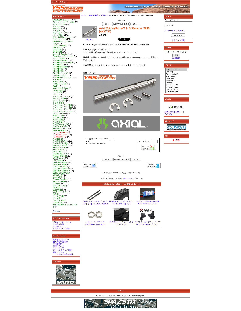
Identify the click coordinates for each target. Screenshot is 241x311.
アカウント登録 (178, 40)
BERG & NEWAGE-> (61, 173)
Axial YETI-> (58, 152)
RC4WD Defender (60, 67)
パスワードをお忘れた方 (174, 30)
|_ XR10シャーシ (60, 135)
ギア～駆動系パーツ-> (62, 37)
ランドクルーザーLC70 (62, 109)
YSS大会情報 (58, 224)
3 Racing (176, 72)
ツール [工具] (58, 196)
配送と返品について (61, 239)
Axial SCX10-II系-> (61, 143)
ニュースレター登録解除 (63, 254)
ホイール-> (57, 29)
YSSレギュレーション (62, 222)
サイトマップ (58, 248)
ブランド (168, 65)
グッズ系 (56, 198)
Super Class (58, 190)
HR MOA (56, 188)
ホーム (54, 2)
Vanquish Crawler (60, 54)
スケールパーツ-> (60, 33)
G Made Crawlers (60, 179)
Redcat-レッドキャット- (63, 56)
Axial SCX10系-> (60, 141)
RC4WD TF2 (58, 69)
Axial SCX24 (58, 122)
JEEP (55, 86)
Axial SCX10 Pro (60, 147)
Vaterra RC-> (58, 177)
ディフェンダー (59, 101)
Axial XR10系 (93, 15)
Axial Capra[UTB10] (61, 124)
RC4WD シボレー (60, 75)
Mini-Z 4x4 (57, 48)
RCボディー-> (59, 24)
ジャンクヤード (59, 200)
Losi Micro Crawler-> (61, 171)
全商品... (56, 211)
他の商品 (168, 114)
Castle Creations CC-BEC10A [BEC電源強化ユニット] (147, 202)
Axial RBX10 (58, 139)
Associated (176, 78)
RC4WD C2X (58, 65)
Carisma (176, 83)
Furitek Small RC (60, 46)
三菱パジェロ (58, 115)
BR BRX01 (57, 50)
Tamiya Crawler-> (60, 162)
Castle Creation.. (176, 87)
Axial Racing (176, 81)
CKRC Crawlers (176, 89)
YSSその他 (57, 226)
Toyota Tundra (59, 90)
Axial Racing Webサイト (174, 112)
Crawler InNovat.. (176, 92)
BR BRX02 (57, 52)
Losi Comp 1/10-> (60, 166)
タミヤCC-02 (58, 118)
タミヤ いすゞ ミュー (62, 96)
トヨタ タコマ (58, 103)
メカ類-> (56, 31)
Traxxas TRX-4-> (60, 154)
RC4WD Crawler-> (60, 60)
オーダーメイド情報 (61, 228)
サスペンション (59, 39)
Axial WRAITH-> (59, 128)
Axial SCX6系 (58, 149)
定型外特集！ (58, 202)
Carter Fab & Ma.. (176, 85)
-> (59, 130)
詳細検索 (176, 58)
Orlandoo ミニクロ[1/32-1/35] (63, 42)
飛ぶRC (56, 194)
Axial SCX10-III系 (60, 145)
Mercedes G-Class (60, 88)
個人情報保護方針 (60, 242)
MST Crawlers (59, 158)
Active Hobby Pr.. (176, 74)
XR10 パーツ (105, 15)
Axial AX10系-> (59, 120)
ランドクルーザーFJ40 (62, 105)
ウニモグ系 (57, 92)
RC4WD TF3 (58, 71)
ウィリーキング (59, 186)
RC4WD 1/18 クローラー (63, 63)
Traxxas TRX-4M (60, 156)
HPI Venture (58, 160)
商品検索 (168, 47)
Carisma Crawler (60, 164)
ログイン (63, 2)
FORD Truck (58, 82)
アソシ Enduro (59, 58)
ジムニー (56, 94)
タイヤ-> (56, 26)
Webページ (127, 178)
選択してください (176, 69)
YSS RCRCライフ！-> (62, 20)
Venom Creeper (59, 181)
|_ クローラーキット (62, 132)
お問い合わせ (58, 246)
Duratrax (56, 183)
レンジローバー (59, 113)
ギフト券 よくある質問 (62, 250)
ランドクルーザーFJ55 (62, 107)
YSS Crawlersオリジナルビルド (65, 206)
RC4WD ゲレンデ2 (61, 73)
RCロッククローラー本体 (63, 22)
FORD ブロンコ (59, 84)
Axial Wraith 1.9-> (60, 126)
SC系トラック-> (59, 192)
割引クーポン (58, 252)
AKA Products (176, 76)
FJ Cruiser (57, 80)
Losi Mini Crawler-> (61, 169)
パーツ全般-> (58, 35)
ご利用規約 (57, 244)
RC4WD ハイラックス (62, 77)
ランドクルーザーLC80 (62, 111)
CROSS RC (58, 175)
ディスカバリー (59, 98)
